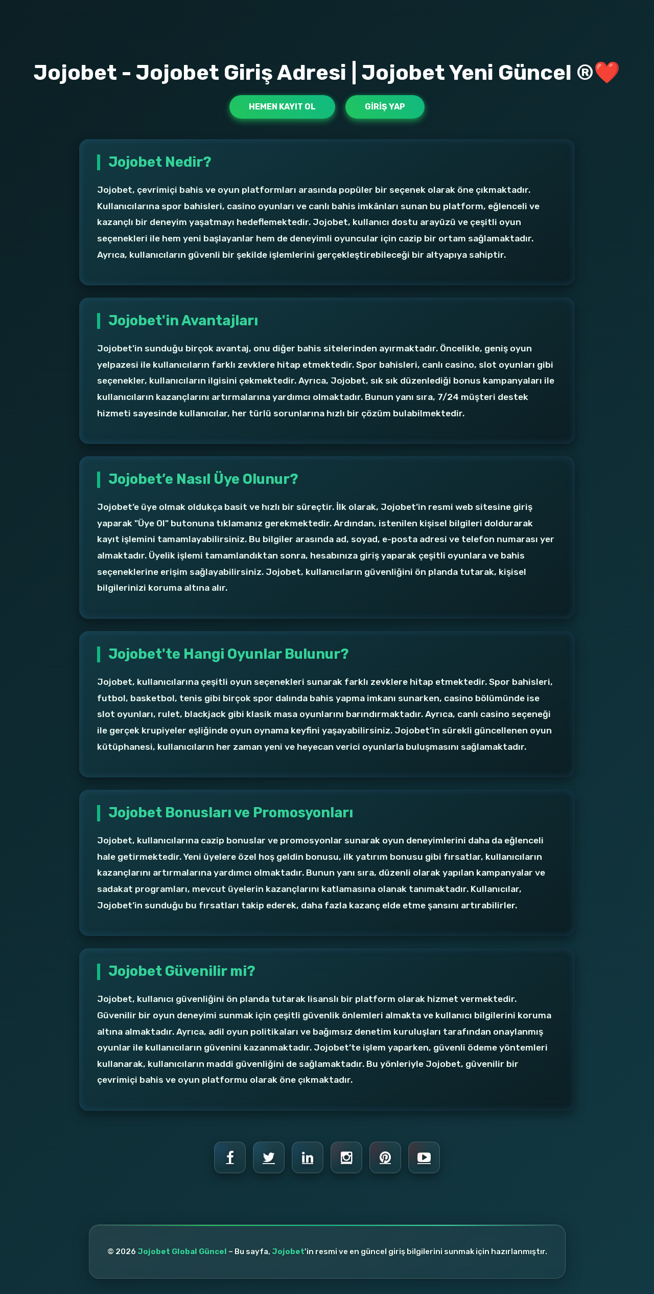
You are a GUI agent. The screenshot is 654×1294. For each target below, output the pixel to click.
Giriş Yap (385, 106)
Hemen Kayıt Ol (282, 106)
